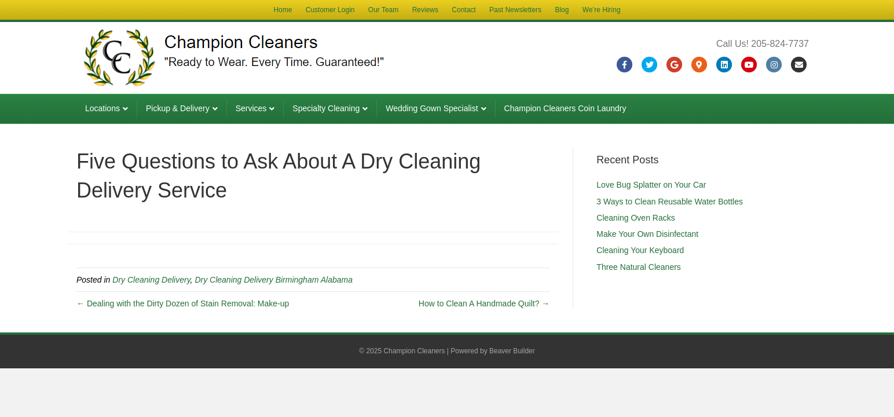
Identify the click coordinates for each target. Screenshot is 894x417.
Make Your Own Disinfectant (647, 234)
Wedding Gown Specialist (432, 108)
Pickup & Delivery (178, 108)
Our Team (383, 10)
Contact (463, 10)
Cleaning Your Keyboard (640, 250)
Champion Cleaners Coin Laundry (565, 108)
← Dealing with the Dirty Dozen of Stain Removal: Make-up (182, 303)
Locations (102, 108)
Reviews (425, 10)
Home (282, 10)
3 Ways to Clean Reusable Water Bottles (669, 201)
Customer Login (330, 10)
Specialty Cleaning (326, 108)
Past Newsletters (515, 10)
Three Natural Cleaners (638, 267)
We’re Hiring (601, 10)
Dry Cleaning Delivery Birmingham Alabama (274, 279)
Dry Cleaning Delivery (151, 279)
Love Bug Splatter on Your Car (651, 184)
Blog (562, 10)
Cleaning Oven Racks (635, 217)
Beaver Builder (512, 351)
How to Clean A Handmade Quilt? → (484, 303)
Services (251, 108)
